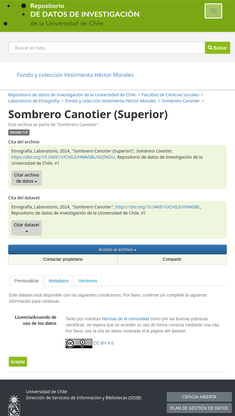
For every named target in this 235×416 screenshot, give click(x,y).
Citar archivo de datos (26, 178)
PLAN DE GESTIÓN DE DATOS (199, 408)
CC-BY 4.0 (104, 343)
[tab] (26, 280)
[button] (18, 361)
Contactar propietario (63, 259)
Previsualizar (27, 280)
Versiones (88, 280)
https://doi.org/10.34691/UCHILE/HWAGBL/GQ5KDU (63, 157)
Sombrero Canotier (181, 101)
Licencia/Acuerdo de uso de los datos (35, 320)
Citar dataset (26, 227)
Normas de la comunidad (125, 318)
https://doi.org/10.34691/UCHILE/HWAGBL (158, 207)
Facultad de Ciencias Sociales (170, 95)
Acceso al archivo (117, 249)
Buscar (217, 47)
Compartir (172, 259)
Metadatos (59, 280)
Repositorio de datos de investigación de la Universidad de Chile (72, 95)
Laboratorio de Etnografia (34, 101)
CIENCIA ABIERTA (199, 397)
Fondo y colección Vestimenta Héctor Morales (110, 101)
